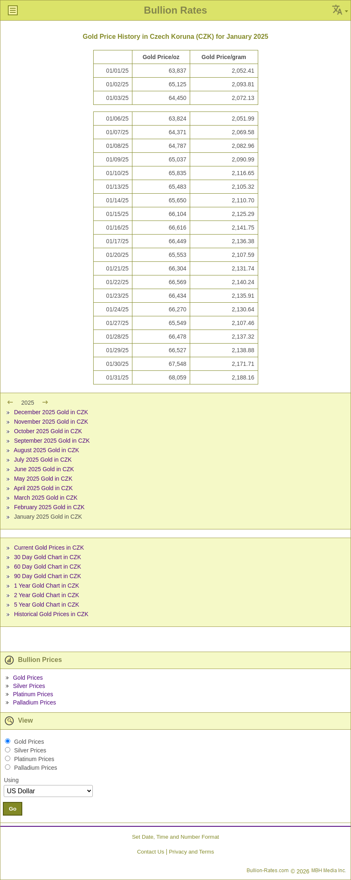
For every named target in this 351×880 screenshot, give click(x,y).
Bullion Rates (175, 10)
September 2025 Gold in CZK (52, 440)
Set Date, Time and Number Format (175, 837)
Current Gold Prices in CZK (49, 547)
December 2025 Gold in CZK (51, 412)
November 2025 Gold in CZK (51, 421)
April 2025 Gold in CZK (43, 488)
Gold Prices (27, 677)
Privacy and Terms (191, 852)
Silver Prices (29, 686)
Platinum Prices (33, 694)
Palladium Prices (34, 702)
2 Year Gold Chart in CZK (46, 595)
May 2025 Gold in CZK (43, 478)
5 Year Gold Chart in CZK (46, 604)
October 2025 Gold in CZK (48, 431)
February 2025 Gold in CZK (49, 507)
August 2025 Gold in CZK (46, 450)
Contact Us (150, 852)
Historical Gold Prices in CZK (51, 614)
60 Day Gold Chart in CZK (47, 566)
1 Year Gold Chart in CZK (46, 585)
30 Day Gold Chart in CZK (47, 557)
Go (12, 809)
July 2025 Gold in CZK (43, 459)
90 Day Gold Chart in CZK (47, 576)
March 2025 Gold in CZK (46, 497)
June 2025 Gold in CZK (44, 469)
